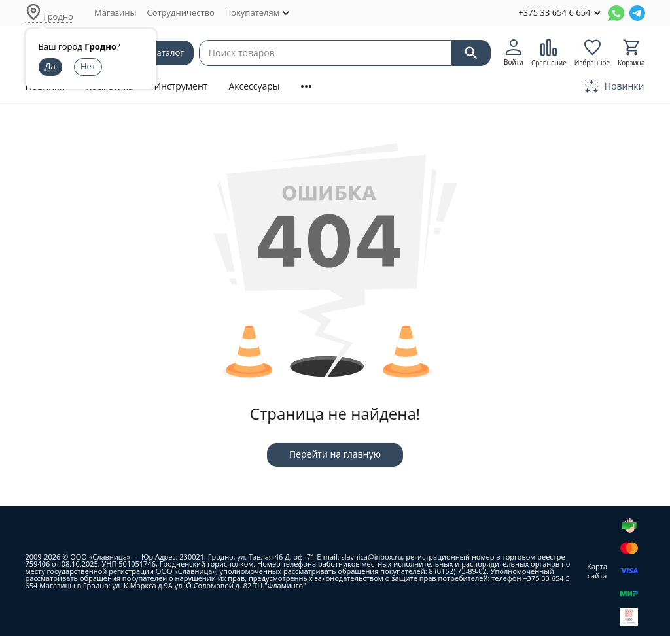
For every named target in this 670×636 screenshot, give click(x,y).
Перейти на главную (335, 454)
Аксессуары (253, 86)
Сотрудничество (180, 12)
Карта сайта (597, 570)
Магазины (115, 12)
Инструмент (180, 86)
